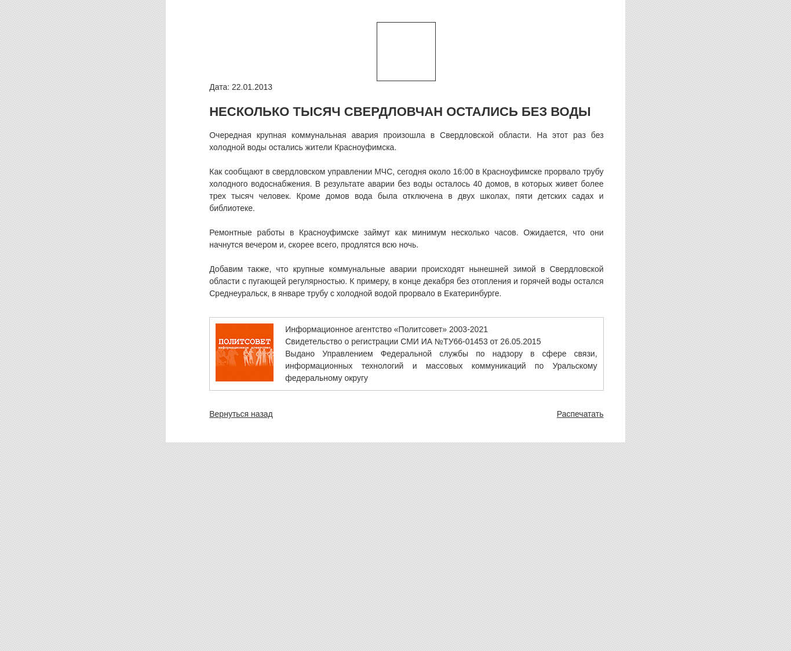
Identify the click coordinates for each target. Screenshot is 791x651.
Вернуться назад (241, 414)
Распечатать (580, 414)
